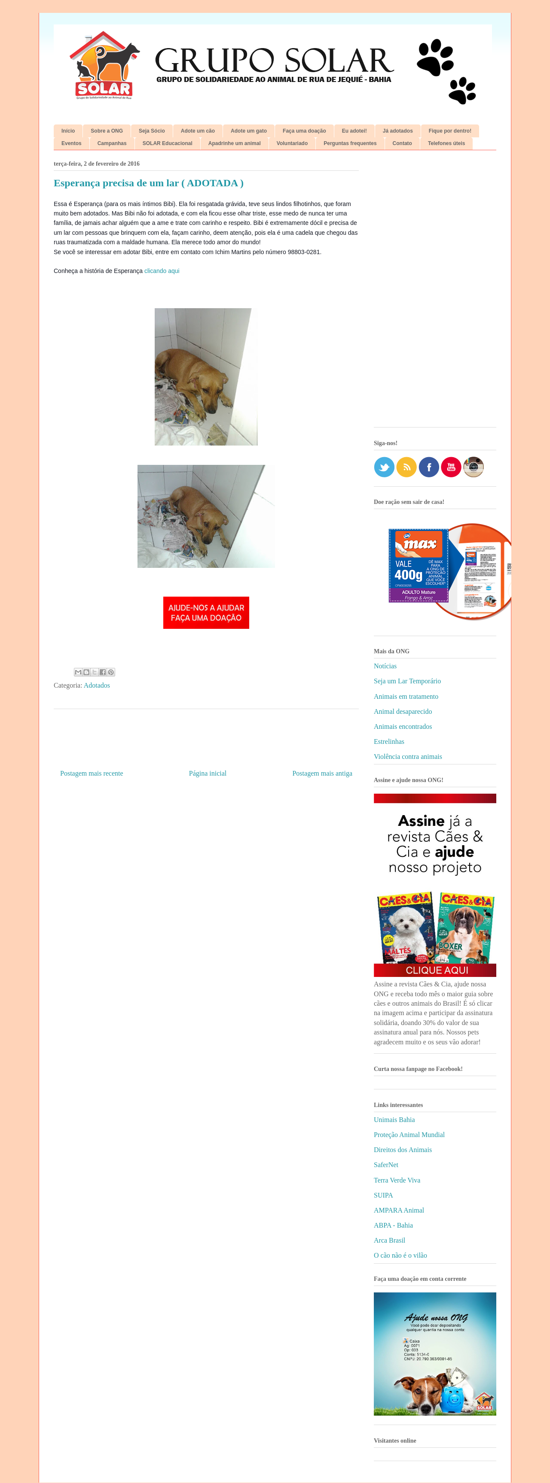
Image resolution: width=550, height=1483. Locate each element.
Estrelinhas (389, 741)
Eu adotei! (354, 131)
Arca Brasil (389, 1240)
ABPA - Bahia (393, 1225)
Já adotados (398, 131)
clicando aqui (162, 270)
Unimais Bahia (394, 1119)
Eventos (71, 143)
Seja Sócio (152, 131)
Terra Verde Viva (397, 1180)
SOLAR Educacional (167, 143)
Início (68, 131)
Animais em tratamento (406, 696)
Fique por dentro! (450, 131)
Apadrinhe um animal (234, 143)
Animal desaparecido (403, 711)
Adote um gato (249, 131)
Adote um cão (198, 131)
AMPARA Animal (399, 1210)
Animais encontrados (403, 726)
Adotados (97, 685)
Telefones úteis (446, 143)
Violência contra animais (408, 756)
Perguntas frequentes (350, 143)
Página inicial (208, 773)
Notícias (385, 666)
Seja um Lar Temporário (407, 681)
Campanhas (112, 143)
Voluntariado (292, 143)
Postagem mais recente (91, 773)
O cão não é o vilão (400, 1255)
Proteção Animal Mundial (409, 1134)
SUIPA (383, 1195)
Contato (402, 143)
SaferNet (386, 1164)
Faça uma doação (304, 131)
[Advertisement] (435, 292)
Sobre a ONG (107, 131)
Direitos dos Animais (403, 1149)
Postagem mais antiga (322, 773)
